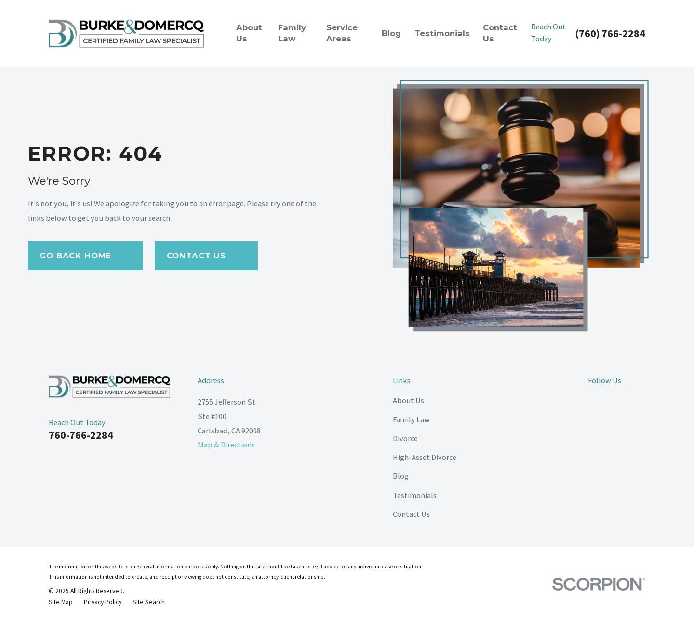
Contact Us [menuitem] (500, 33)
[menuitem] (61, 602)
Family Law (411, 419)
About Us (408, 400)
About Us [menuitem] (249, 33)
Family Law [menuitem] (292, 33)
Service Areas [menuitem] (342, 33)
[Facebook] (593, 400)
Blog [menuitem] (391, 33)
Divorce (405, 438)
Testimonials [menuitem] (442, 33)
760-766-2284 (81, 435)
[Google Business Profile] (639, 400)
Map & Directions (226, 444)
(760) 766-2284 (610, 33)
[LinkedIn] (616, 400)
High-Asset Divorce (424, 457)
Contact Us (411, 514)
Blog (401, 476)
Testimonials (415, 495)
